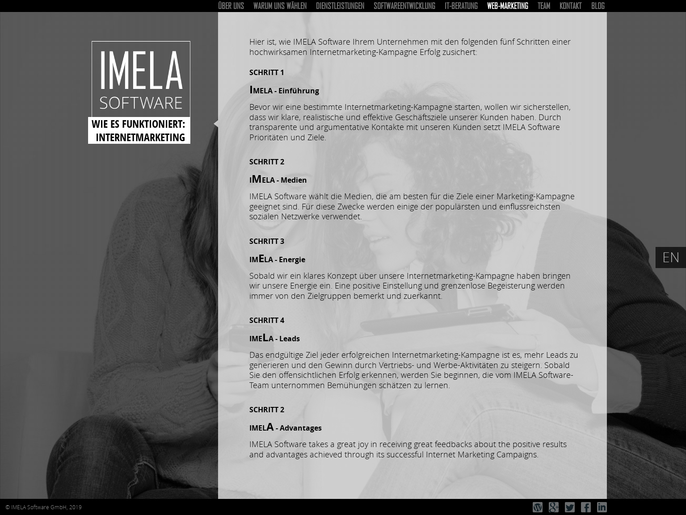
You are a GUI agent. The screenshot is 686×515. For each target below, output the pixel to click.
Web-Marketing (507, 6)
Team (544, 6)
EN (671, 257)
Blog (598, 6)
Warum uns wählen (280, 6)
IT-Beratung (461, 6)
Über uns (231, 6)
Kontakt (570, 6)
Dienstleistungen (340, 6)
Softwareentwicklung (404, 6)
